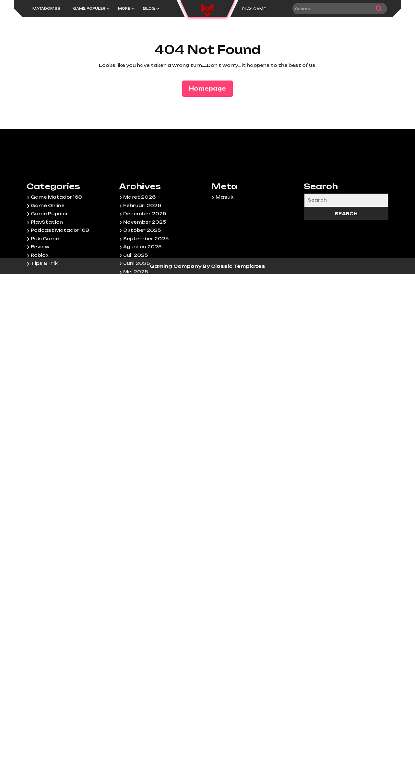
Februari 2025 (142, 376)
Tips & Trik (44, 342)
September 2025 (146, 318)
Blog (149, 8)
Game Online (48, 285)
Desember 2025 (144, 293)
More (124, 8)
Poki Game (45, 318)
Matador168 (46, 8)
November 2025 (144, 301)
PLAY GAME (254, 9)
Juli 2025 (135, 334)
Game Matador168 (56, 276)
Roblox (39, 334)
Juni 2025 (136, 342)
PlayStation (47, 301)
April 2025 (136, 359)
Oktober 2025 (142, 309)
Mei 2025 (135, 351)
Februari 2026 (142, 285)
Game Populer (89, 8)
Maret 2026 (139, 276)
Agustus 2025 (142, 326)
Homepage (210, 88)
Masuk (224, 276)
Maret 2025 (139, 367)
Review (40, 326)
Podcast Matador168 (60, 309)
